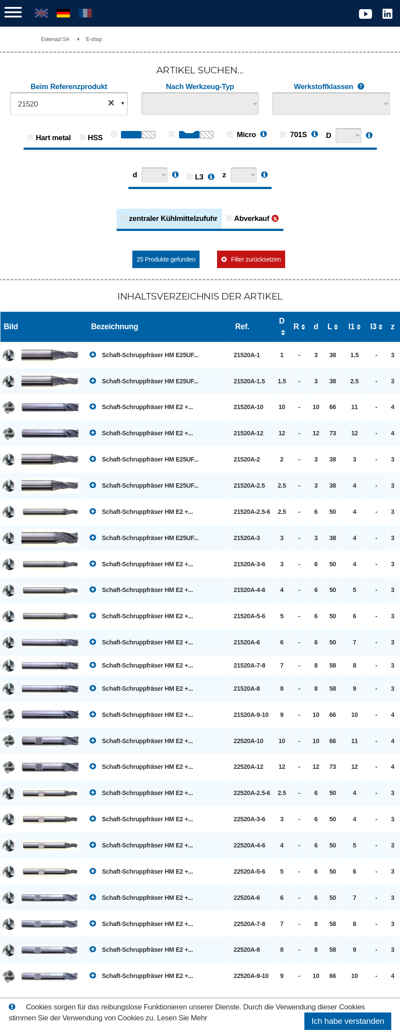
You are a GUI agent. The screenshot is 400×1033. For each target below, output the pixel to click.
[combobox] (69, 103)
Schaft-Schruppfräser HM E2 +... (141, 406)
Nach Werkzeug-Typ (200, 87)
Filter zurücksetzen (256, 259)
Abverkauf (251, 218)
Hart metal (53, 138)
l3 (373, 326)
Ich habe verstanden (347, 1021)
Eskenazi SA (55, 39)
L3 (199, 177)
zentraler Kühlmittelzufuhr (173, 218)
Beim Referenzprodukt (69, 87)
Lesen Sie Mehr (182, 1018)
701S (293, 135)
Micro (241, 135)
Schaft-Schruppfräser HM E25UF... (144, 354)
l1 (351, 326)
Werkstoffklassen (331, 87)
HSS (95, 138)
